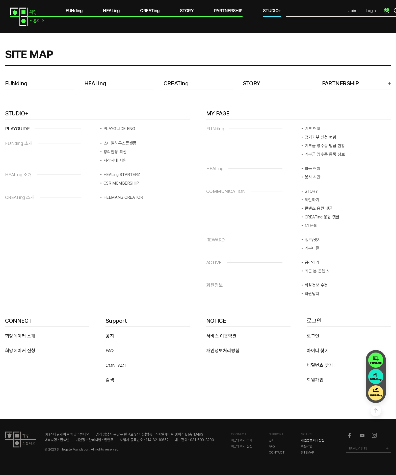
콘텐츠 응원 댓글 (319, 208)
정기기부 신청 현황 (320, 137)
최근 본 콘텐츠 (317, 270)
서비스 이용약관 (221, 336)
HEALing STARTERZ (121, 174)
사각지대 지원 (115, 160)
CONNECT (18, 320)
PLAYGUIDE (17, 128)
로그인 (314, 320)
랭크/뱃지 (313, 239)
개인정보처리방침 (223, 350)
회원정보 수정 (316, 285)
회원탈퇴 (312, 293)
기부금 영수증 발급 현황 (325, 145)
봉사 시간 (313, 177)
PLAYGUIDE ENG (119, 128)
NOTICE (216, 320)
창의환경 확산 (115, 151)
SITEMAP (307, 452)
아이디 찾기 (318, 350)
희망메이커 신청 (20, 350)
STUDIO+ (272, 10)
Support (116, 320)
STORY (187, 10)
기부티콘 (312, 248)
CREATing (150, 10)
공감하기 (312, 262)
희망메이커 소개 (20, 336)
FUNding (74, 10)
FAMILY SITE (358, 448)
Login (371, 10)
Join (352, 10)
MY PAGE (217, 113)
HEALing (111, 10)
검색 (109, 380)
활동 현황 (313, 168)
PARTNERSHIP (228, 10)
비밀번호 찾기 (320, 365)
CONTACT (116, 365)
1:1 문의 (311, 225)
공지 (109, 336)
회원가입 (315, 380)
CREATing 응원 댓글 (322, 216)
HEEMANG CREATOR (123, 197)
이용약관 (307, 446)
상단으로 (376, 411)
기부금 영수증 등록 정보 (325, 154)
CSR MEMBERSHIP (121, 183)
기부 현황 (313, 128)
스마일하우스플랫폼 (120, 143)
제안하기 (312, 199)
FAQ (109, 350)
